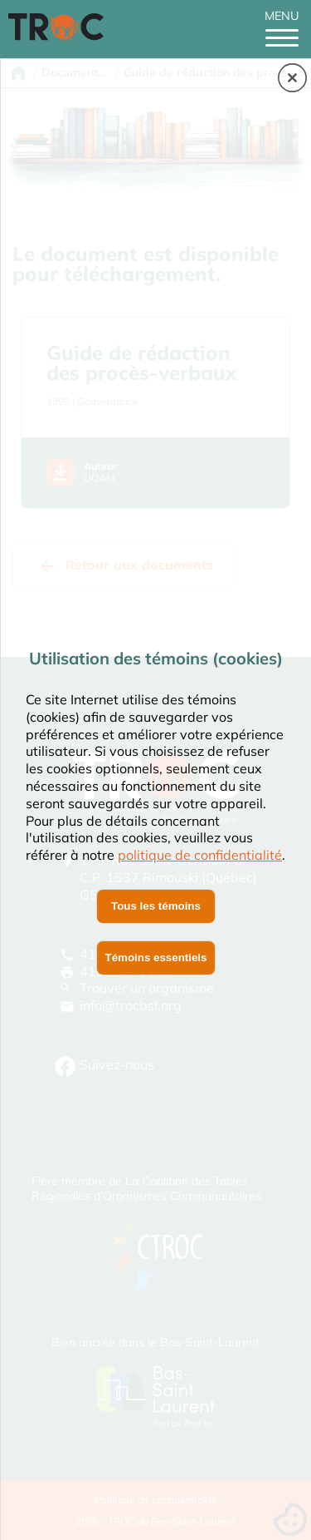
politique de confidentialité (200, 855)
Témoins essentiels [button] (156, 957)
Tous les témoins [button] (156, 906)
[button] (292, 79)
